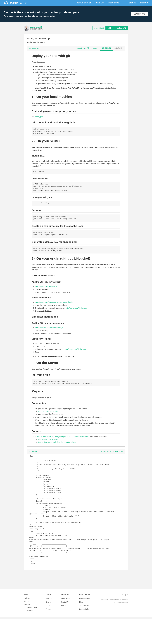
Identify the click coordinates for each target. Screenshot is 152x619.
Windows (27, 606)
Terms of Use (84, 606)
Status (63, 606)
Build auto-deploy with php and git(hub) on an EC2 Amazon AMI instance (61, 439)
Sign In (132, 3)
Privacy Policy (84, 610)
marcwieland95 (36, 27)
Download (113, 3)
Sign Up (144, 3)
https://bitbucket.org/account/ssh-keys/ (49, 329)
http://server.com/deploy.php (76, 310)
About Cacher (84, 3)
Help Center (65, 600)
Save (117, 28)
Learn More (139, 14)
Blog (81, 603)
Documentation (84, 600)
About (48, 606)
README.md (34, 48)
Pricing (48, 610)
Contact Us (65, 603)
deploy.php (39, 117)
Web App (100, 3)
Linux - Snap (28, 613)
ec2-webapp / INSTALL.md (48, 441)
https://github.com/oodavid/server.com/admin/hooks (54, 304)
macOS (26, 603)
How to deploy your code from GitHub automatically (57, 444)
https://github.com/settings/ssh (46, 288)
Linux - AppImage (30, 610)
